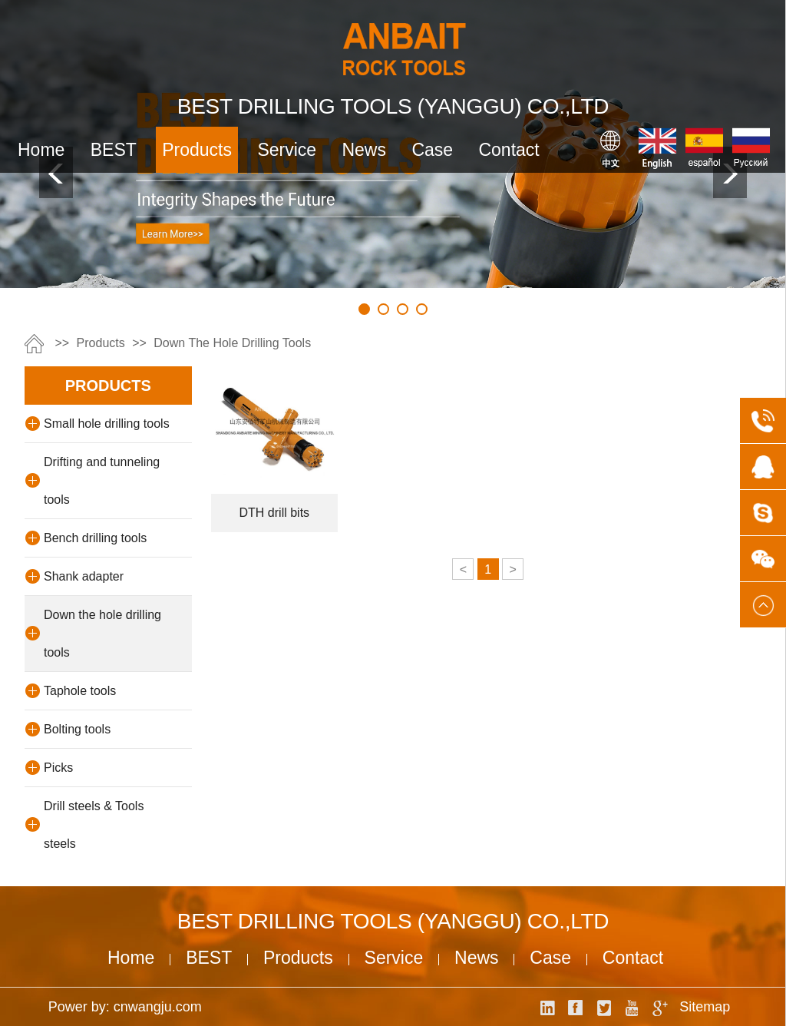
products (197, 150)
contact (508, 150)
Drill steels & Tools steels (94, 824)
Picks (58, 767)
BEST (114, 150)
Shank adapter (84, 576)
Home (41, 150)
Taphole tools (80, 690)
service (286, 150)
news (364, 150)
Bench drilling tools (95, 537)
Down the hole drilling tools (232, 342)
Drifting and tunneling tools (102, 480)
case (432, 150)
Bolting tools (77, 729)
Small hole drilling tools (107, 423)
